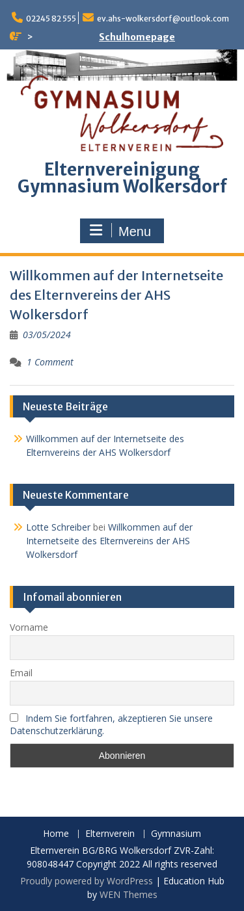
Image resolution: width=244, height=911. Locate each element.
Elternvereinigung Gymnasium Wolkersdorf (122, 178)
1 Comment (50, 362)
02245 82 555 (51, 18)
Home (56, 834)
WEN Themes (128, 894)
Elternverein (110, 834)
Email (21, 673)
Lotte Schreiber (58, 527)
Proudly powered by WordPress (86, 881)
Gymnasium (176, 834)
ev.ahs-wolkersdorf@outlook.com (163, 18)
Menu (120, 231)
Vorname (29, 627)
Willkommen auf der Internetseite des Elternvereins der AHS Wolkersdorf (116, 295)
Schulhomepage (137, 37)
